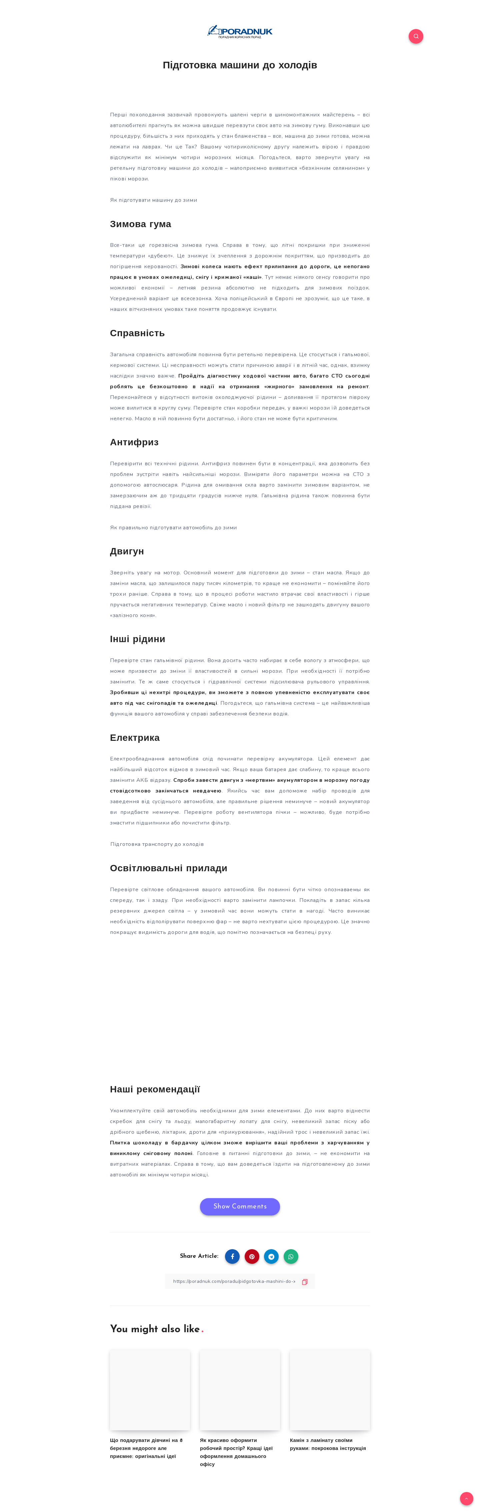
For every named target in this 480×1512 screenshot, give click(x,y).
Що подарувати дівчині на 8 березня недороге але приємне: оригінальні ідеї (146, 1448)
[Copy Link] (240, 1281)
